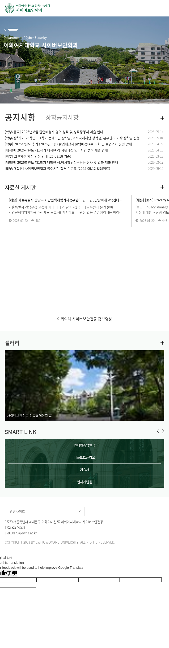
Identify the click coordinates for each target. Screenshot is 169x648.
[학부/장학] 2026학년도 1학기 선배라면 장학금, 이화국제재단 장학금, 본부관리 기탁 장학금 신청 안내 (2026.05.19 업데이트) (75, 137)
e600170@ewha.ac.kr (22, 533)
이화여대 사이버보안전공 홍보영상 (84, 318)
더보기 (162, 118)
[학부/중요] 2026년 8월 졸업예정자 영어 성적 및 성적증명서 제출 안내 (54, 131)
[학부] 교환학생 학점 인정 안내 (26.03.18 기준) (38, 156)
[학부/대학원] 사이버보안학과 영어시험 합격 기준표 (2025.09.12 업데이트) (57, 168)
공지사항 (20, 117)
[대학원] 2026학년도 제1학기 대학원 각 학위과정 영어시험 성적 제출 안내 (56, 150)
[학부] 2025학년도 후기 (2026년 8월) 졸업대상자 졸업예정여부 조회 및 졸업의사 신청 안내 (68, 144)
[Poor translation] (11, 573)
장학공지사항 (62, 117)
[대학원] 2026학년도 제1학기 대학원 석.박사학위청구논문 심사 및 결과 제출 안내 (61, 162)
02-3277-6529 (16, 527)
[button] (5, 30)
